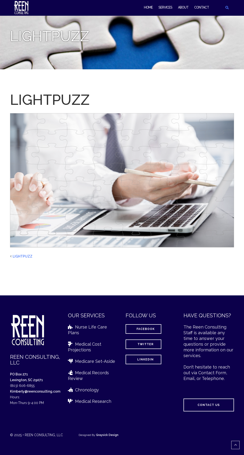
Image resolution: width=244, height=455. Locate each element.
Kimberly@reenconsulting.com (35, 391)
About (183, 7)
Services (165, 7)
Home (148, 7)
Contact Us (209, 405)
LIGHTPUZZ (22, 256)
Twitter (143, 344)
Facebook (143, 329)
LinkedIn (143, 359)
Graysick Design (107, 435)
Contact (201, 7)
